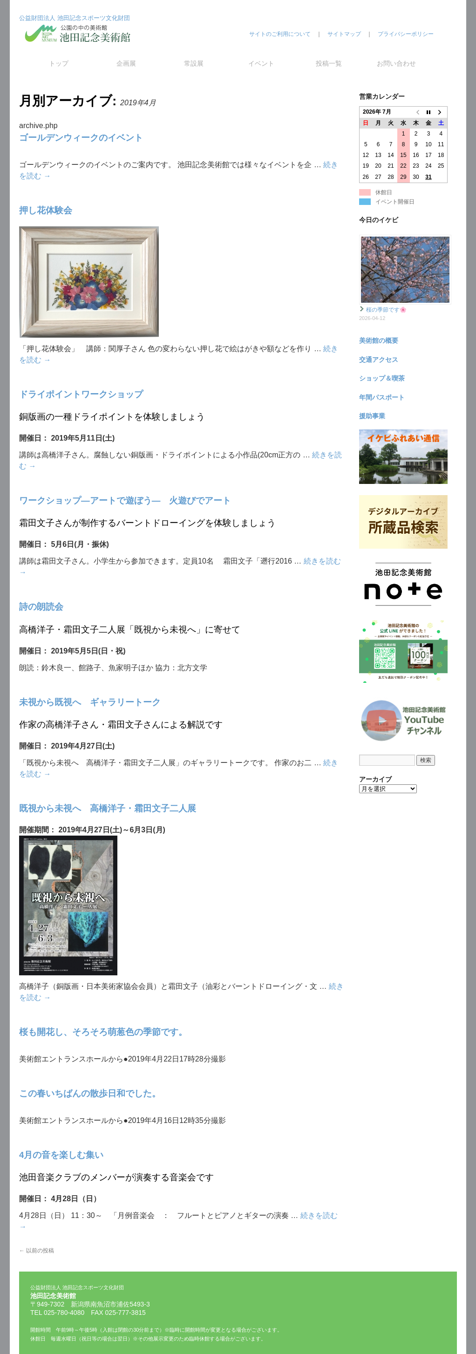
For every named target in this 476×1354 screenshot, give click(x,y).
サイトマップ (344, 34)
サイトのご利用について (280, 34)
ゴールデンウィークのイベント (81, 138)
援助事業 (372, 416)
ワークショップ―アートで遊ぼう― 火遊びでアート (125, 500)
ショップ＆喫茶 (382, 378)
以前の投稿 (36, 1250)
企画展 (126, 63)
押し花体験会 (45, 210)
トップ (58, 63)
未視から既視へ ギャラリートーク (90, 702)
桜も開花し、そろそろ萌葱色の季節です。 (103, 1032)
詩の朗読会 (41, 607)
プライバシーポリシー (406, 34)
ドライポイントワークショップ (81, 394)
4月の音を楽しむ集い (61, 1155)
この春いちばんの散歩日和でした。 (90, 1093)
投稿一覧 (329, 63)
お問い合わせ (396, 63)
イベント (261, 63)
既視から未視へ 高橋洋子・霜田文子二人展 (107, 808)
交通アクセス (378, 359)
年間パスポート (382, 397)
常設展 (194, 63)
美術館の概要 (378, 340)
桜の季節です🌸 (386, 309)
